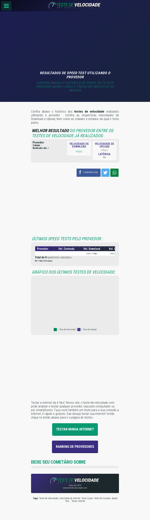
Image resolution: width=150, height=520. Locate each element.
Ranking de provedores (75, 446)
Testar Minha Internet (75, 429)
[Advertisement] (75, 41)
